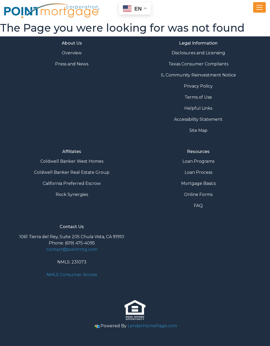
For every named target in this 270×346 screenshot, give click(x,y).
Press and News (71, 63)
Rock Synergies (72, 194)
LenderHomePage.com (152, 325)
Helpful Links (198, 108)
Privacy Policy (198, 86)
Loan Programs (198, 161)
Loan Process (198, 172)
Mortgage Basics (198, 183)
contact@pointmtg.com (71, 249)
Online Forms (198, 194)
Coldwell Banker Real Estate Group (71, 172)
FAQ (198, 205)
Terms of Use (198, 97)
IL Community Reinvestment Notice (198, 75)
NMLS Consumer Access (71, 274)
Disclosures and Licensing (198, 52)
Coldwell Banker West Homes (71, 161)
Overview (72, 52)
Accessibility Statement (198, 119)
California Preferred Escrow (72, 183)
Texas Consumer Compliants (198, 63)
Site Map (198, 130)
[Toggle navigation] (259, 7)
